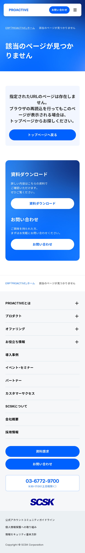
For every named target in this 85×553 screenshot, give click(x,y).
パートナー (13, 380)
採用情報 (11, 432)
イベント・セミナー (19, 368)
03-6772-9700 (42, 481)
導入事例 (11, 355)
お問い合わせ (59, 9)
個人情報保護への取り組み (21, 527)
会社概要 (11, 419)
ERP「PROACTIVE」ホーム (20, 28)
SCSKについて (16, 406)
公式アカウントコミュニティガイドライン (30, 519)
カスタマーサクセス (20, 393)
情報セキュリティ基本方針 (21, 534)
